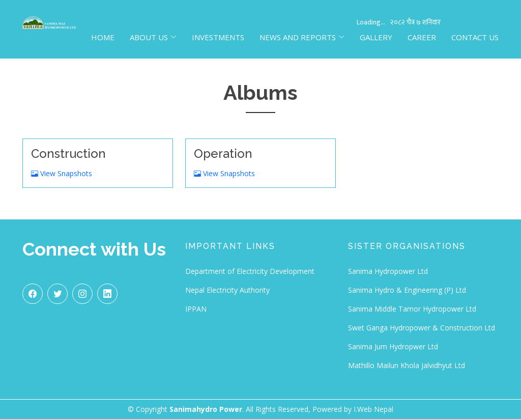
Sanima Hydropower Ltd (388, 271)
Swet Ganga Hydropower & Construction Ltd (421, 327)
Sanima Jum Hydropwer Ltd (393, 346)
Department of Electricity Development (249, 271)
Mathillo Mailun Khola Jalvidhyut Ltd (406, 365)
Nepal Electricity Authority (227, 290)
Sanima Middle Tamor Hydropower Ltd (412, 309)
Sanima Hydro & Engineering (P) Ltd (407, 290)
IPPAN (196, 309)
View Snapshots (61, 173)
